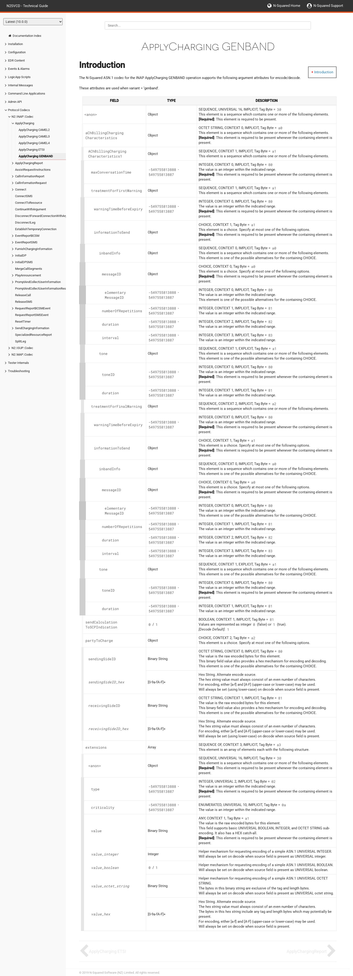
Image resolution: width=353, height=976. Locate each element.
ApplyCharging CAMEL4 (34, 143)
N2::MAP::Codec (22, 354)
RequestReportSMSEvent (31, 315)
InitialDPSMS (24, 262)
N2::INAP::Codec (22, 116)
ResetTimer (23, 321)
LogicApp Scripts (19, 77)
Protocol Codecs (19, 110)
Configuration (17, 52)
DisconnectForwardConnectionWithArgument (45, 216)
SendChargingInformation (32, 328)
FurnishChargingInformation (33, 249)
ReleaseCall (23, 295)
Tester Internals (18, 363)
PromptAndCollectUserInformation (38, 282)
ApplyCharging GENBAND (36, 156)
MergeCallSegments (28, 268)
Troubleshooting (19, 371)
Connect (20, 189)
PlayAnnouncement (28, 275)
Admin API (15, 102)
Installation (15, 44)
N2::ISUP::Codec (22, 348)
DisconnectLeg (25, 222)
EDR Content (16, 60)
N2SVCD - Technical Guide (27, 6)
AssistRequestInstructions (33, 169)
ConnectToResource (28, 202)
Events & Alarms (19, 69)
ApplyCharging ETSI (32, 149)
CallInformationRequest (31, 183)
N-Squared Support (328, 6)
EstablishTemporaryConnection (35, 229)
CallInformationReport (29, 176)
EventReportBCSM (27, 235)
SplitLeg (20, 341)
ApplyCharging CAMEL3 (34, 136)
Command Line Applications (26, 93)
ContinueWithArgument (30, 209)
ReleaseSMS (23, 301)
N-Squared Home (286, 6)
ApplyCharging (24, 123)
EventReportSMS (26, 242)
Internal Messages (20, 85)
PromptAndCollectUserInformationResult (42, 288)
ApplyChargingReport (29, 163)
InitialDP (20, 255)
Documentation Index (24, 35)
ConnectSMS (23, 196)
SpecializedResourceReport (33, 334)
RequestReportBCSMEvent (32, 308)
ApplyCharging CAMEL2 (34, 130)
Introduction (323, 72)
